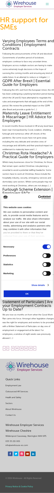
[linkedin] (33, 453)
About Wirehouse (13, 409)
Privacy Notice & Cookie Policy (19, 486)
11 (21, 348)
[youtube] (27, 453)
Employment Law (13, 385)
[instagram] (21, 453)
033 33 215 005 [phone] (12, 441)
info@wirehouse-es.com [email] (16, 445)
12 (26, 348)
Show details (38, 285)
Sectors (9, 403)
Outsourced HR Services (16, 391)
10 (17, 348)
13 (31, 348)
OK (27, 294)
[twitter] (16, 453)
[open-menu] (47, 4)
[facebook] (10, 453)
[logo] (20, 4)
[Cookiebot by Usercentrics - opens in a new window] (38, 197)
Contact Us (10, 415)
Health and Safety (13, 397)
